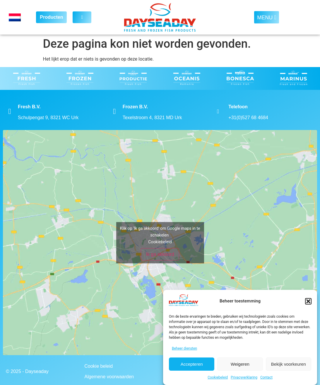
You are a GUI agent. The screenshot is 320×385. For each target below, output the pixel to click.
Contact (266, 377)
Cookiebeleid (218, 377)
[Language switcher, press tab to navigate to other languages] (18, 17)
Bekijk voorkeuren (288, 364)
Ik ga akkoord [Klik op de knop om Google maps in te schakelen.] (160, 253)
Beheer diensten (184, 348)
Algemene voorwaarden (109, 376)
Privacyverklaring (244, 377)
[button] (308, 301)
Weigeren (240, 364)
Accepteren (192, 364)
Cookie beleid (98, 366)
